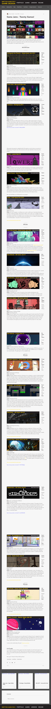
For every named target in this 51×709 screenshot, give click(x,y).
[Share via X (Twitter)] (9, 662)
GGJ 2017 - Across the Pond (42, 683)
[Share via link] (14, 662)
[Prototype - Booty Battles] (25, 677)
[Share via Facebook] (7, 662)
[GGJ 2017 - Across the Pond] (42, 677)
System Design (19, 659)
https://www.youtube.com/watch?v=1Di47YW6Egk (16, 464)
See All (48, 671)
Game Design (9, 659)
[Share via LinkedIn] (12, 662)
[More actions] (43, 14)
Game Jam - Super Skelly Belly (8, 684)
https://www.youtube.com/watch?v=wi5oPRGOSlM (16, 512)
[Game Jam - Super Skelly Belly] (9, 677)
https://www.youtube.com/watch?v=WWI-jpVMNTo (16, 127)
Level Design (14, 659)
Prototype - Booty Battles (24, 683)
